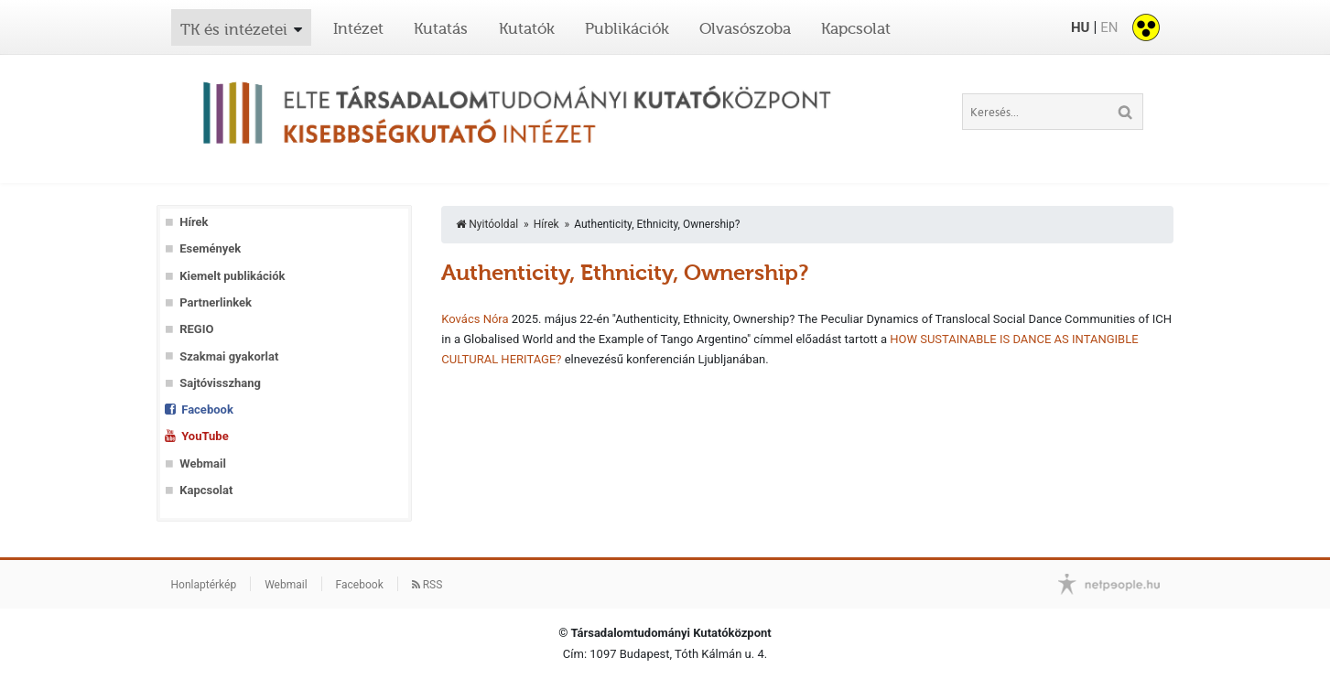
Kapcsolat (856, 28)
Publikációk (627, 28)
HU (1080, 27)
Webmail (202, 463)
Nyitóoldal (487, 224)
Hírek (193, 222)
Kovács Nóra (474, 319)
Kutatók (527, 28)
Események (210, 248)
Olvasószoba (745, 28)
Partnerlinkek (215, 302)
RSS (427, 584)
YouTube (204, 436)
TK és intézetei (233, 29)
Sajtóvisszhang (220, 383)
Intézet (358, 28)
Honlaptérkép (204, 584)
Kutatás (441, 28)
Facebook (207, 409)
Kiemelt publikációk (232, 276)
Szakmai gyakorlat (228, 356)
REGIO (196, 329)
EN (1109, 27)
